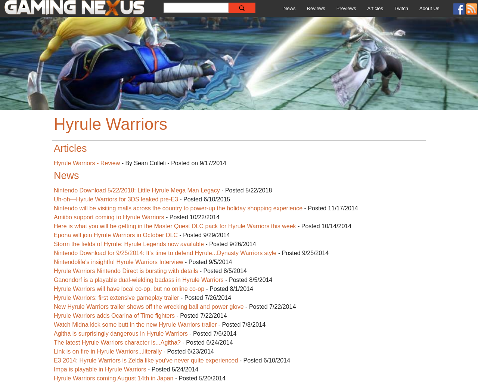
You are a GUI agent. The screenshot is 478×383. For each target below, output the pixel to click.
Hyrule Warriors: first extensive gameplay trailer (116, 298)
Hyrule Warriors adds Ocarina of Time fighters (114, 316)
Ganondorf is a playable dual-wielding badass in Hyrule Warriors (139, 280)
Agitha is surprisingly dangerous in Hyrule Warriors (121, 333)
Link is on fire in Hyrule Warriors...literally (108, 351)
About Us (429, 8)
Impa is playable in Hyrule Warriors (100, 369)
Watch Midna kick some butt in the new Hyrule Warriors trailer (135, 324)
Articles (375, 8)
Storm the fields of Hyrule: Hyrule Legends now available (129, 244)
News (289, 8)
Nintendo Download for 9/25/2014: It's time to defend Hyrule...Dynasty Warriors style (165, 253)
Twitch (401, 8)
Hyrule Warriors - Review (87, 163)
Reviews (316, 8)
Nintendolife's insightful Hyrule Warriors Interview (118, 262)
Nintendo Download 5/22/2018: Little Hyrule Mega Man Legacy (137, 190)
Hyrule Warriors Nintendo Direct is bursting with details (126, 271)
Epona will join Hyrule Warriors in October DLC (116, 235)
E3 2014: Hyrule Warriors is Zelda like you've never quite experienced (146, 360)
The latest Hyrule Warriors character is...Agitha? (117, 342)
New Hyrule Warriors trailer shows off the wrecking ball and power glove (149, 307)
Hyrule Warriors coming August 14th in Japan (113, 378)
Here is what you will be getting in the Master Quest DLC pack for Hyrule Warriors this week (176, 226)
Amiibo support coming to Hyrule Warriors (110, 217)
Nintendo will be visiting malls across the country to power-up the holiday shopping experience (178, 208)
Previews (346, 8)
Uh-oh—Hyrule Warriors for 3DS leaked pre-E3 (116, 199)
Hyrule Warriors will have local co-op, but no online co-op (129, 289)
